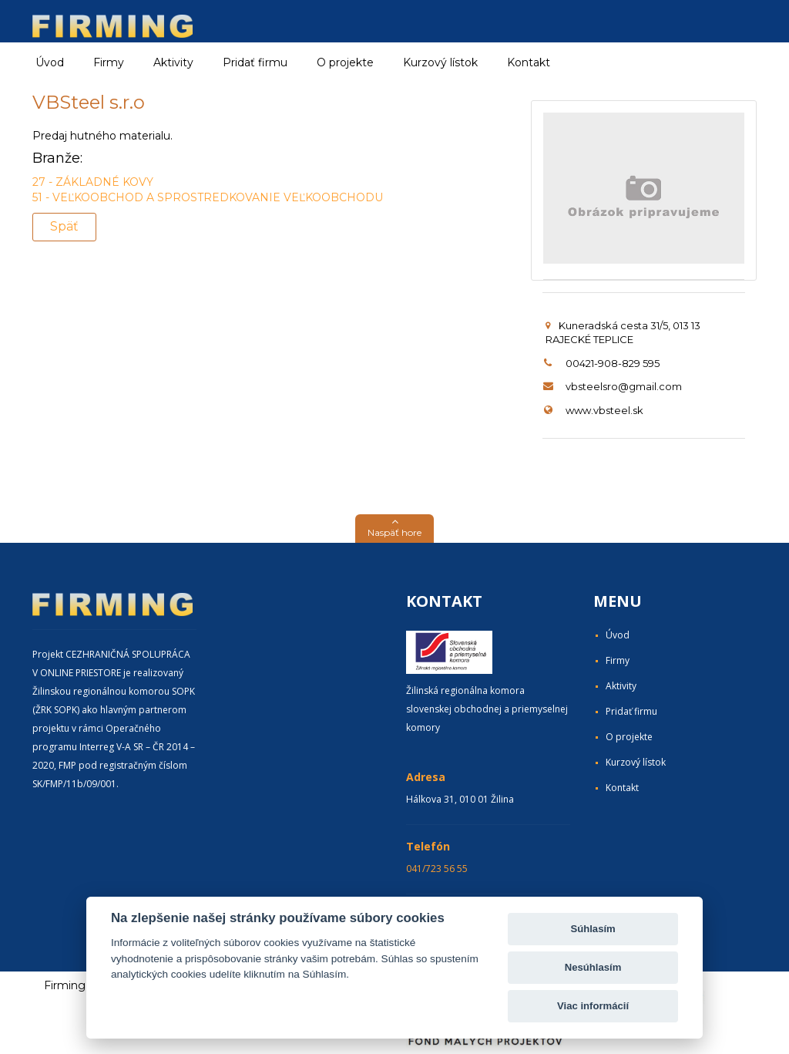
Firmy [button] (108, 62)
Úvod (49, 62)
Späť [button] (64, 226)
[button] (394, 528)
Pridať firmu (255, 62)
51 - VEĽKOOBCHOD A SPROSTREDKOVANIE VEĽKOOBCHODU (207, 197)
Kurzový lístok (440, 62)
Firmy (618, 660)
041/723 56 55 (437, 868)
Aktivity (621, 685)
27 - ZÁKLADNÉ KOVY (92, 182)
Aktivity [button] (173, 62)
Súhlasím (592, 928)
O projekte (345, 62)
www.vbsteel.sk (604, 410)
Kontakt (528, 62)
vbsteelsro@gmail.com (624, 386)
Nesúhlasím (593, 967)
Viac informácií (593, 1006)
